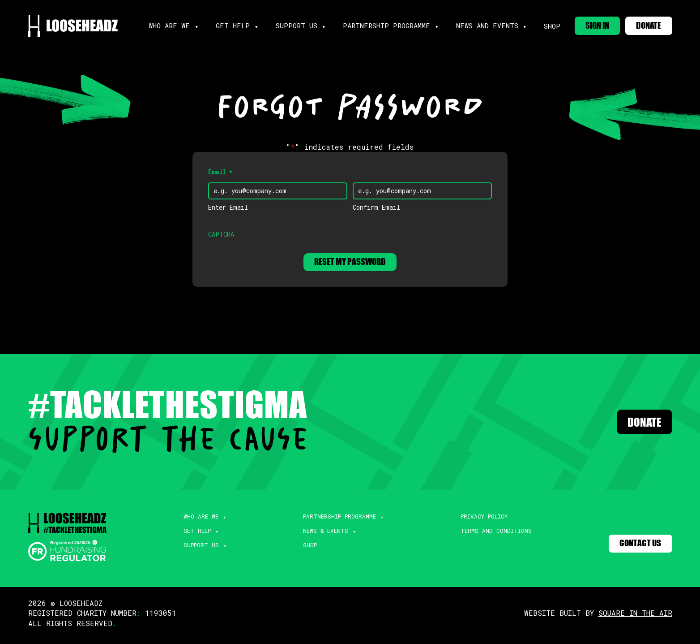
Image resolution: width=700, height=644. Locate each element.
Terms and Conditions (491, 536)
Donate (638, 426)
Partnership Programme (334, 521)
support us (298, 24)
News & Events (319, 536)
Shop (539, 25)
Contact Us (636, 549)
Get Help (193, 536)
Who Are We (196, 521)
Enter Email (228, 208)
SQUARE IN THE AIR (635, 617)
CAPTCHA (221, 235)
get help (238, 24)
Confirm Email (376, 208)
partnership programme (382, 24)
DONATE (646, 24)
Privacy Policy (480, 521)
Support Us (196, 552)
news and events (477, 24)
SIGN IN (588, 24)
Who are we (176, 24)
